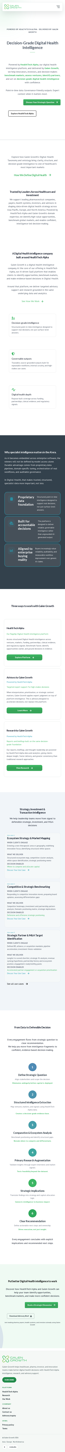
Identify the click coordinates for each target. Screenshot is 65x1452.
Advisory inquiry (9, 1415)
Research (6, 1395)
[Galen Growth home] (13, 7)
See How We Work (32, 301)
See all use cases (17, 983)
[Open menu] (58, 6)
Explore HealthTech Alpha (22, 113)
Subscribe (9, 1380)
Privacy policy (8, 1425)
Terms (4, 1428)
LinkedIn (12, 1447)
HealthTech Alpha (10, 1391)
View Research (24, 768)
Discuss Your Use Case (18, 870)
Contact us (7, 1412)
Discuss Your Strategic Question (42, 102)
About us (6, 1408)
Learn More (24, 710)
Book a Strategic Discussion (41, 1305)
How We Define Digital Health (32, 175)
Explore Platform (24, 657)
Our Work (6, 1399)
